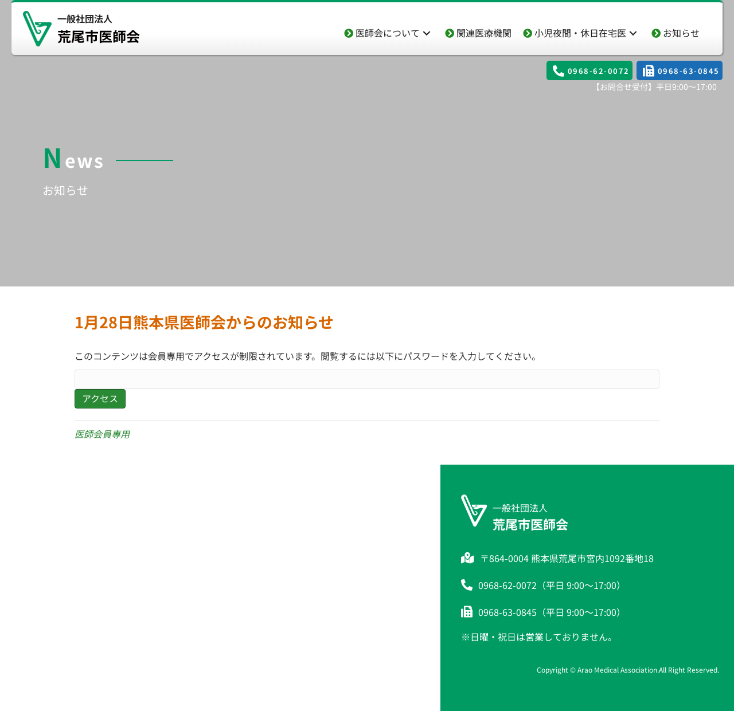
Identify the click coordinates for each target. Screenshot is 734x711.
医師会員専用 (102, 434)
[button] (427, 33)
